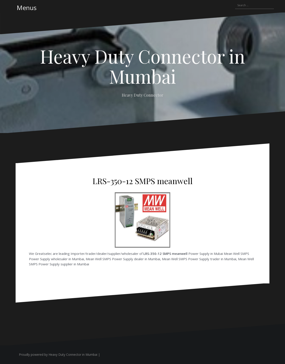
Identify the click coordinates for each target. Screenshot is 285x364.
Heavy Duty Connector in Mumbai (142, 66)
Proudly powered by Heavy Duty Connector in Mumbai (58, 354)
